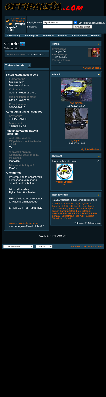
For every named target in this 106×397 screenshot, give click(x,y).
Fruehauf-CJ (58, 206)
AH (60, 203)
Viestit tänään (79, 35)
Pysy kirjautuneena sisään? (89, 23)
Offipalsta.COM (17, 18)
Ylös (100, 246)
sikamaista (76, 103)
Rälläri (94, 213)
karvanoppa (87, 208)
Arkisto (92, 246)
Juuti (77, 208)
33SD (55, 203)
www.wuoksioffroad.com (23, 223)
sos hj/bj (80, 216)
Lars (78, 211)
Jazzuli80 (57, 208)
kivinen (55, 211)
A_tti (78, 203)
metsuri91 (57, 213)
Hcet (84, 206)
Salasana (32, 26)
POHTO (86, 213)
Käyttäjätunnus (34, 22)
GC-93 (69, 206)
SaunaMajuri (68, 216)
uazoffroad (65, 218)
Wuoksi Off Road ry (64, 183)
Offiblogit (31, 35)
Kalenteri (63, 35)
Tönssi (55, 218)
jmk (64, 208)
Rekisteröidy (14, 35)
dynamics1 (87, 203)
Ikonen (91, 206)
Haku (95, 35)
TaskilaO (89, 216)
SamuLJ (56, 216)
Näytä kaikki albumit (90, 149)
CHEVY (76, 140)
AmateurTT (69, 203)
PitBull (77, 213)
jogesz (71, 208)
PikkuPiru (68, 213)
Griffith (77, 206)
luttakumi (86, 211)
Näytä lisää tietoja (92, 68)
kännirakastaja (67, 211)
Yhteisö (48, 35)
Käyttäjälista (18, 21)
